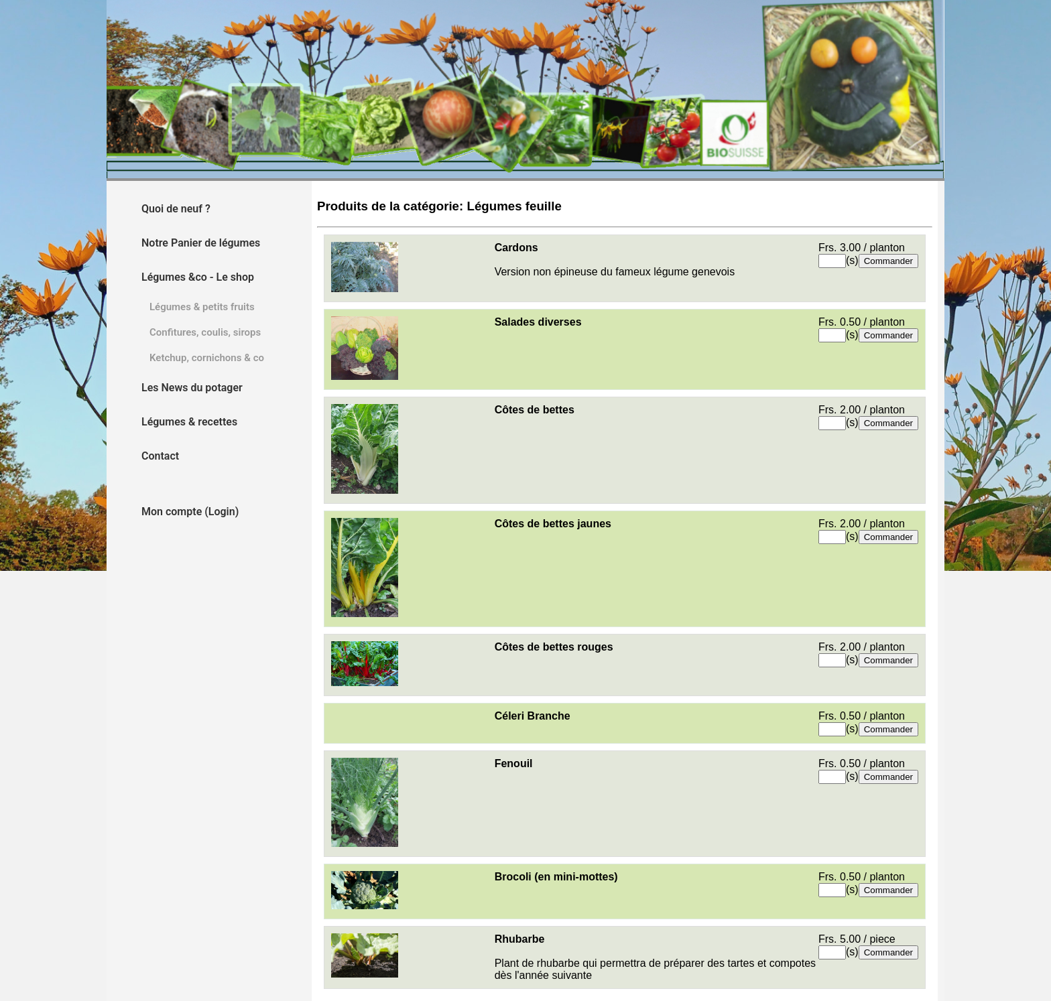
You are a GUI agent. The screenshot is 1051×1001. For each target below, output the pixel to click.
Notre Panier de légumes (200, 243)
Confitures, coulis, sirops (205, 332)
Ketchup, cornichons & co (206, 358)
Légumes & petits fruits (202, 307)
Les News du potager (192, 387)
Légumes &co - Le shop (197, 277)
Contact (160, 456)
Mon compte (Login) (190, 511)
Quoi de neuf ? (175, 208)
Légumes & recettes (189, 421)
